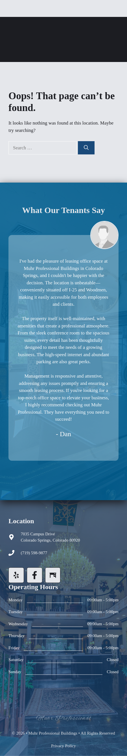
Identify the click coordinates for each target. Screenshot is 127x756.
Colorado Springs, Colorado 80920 (50, 540)
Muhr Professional (47, 8)
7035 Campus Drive (38, 534)
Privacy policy (63, 746)
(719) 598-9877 (34, 553)
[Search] (86, 148)
